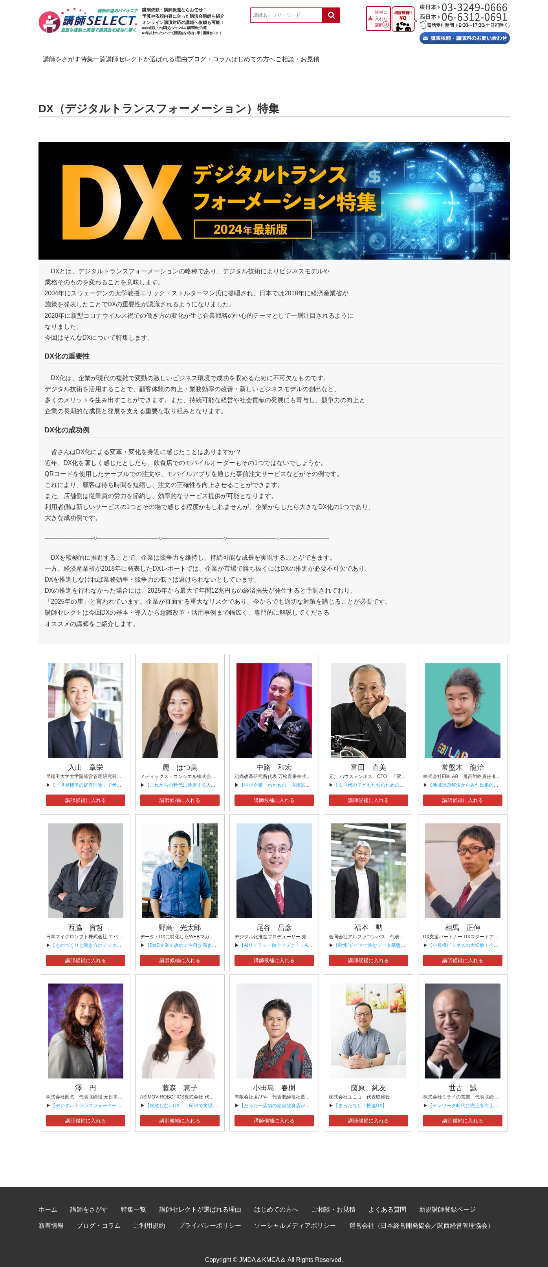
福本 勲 (368, 919)
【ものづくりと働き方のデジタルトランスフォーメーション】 (117, 936)
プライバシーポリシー (209, 1217)
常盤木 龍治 (463, 759)
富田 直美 (368, 759)
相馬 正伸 (462, 919)
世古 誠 (463, 1079)
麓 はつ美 (180, 759)
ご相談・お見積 (468, 57)
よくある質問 (387, 1200)
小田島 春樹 (274, 1079)
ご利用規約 (149, 1217)
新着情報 (51, 1217)
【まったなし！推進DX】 (360, 1097)
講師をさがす (71, 57)
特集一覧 (136, 57)
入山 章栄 (85, 759)
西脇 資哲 (85, 919)
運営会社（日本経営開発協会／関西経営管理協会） (421, 1217)
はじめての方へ (392, 57)
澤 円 (85, 1079)
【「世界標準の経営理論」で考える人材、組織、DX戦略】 (113, 776)
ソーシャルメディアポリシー (295, 1217)
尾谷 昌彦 (274, 919)
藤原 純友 (368, 1079)
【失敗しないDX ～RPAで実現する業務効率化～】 (200, 1097)
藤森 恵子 (180, 1079)
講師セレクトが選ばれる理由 (221, 57)
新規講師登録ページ (447, 1200)
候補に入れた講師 (381, 18)
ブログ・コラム (315, 57)
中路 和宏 (274, 759)
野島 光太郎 (180, 919)
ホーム (47, 1200)
